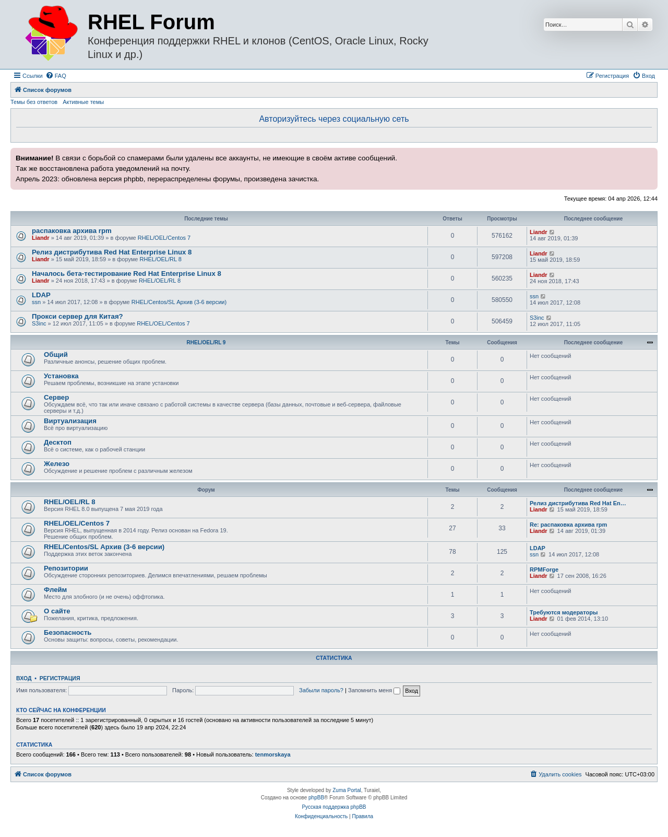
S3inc (39, 323)
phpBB (316, 797)
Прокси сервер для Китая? (77, 316)
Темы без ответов (33, 102)
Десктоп (57, 442)
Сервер (56, 397)
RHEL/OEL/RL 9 (206, 342)
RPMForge (544, 569)
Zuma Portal (346, 790)
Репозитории (66, 568)
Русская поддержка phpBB (334, 807)
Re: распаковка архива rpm (568, 524)
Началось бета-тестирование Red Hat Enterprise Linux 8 (126, 273)
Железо (56, 464)
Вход (23, 678)
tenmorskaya (273, 754)
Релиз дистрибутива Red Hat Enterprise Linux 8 (112, 252)
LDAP (41, 295)
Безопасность (67, 632)
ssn (36, 302)
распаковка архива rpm (72, 231)
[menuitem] (55, 75)
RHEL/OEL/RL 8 (161, 259)
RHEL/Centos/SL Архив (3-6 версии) (179, 302)
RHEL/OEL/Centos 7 (164, 238)
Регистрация (60, 678)
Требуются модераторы (564, 612)
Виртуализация (70, 421)
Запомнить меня (374, 690)
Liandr (41, 238)
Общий (56, 354)
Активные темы (83, 102)
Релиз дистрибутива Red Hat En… (578, 503)
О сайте (57, 611)
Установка (61, 376)
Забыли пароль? (321, 690)
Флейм (55, 590)
